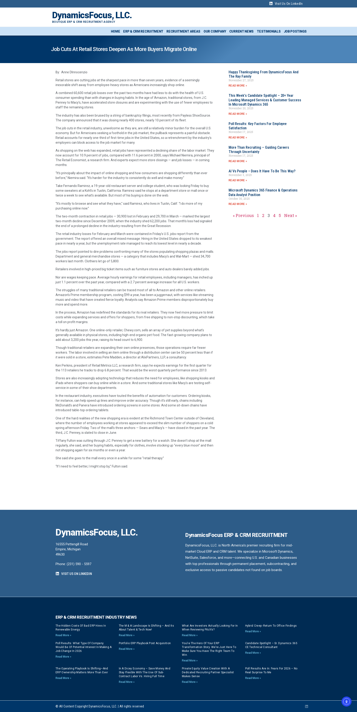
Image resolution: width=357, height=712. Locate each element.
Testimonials (268, 31)
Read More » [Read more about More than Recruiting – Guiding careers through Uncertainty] (238, 161)
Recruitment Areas (183, 31)
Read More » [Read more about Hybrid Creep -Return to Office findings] (253, 631)
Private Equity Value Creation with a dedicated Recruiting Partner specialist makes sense (208, 672)
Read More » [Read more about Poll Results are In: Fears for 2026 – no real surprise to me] (253, 678)
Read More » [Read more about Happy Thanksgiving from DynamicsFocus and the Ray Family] (238, 85)
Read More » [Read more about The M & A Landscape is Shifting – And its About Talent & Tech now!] (127, 635)
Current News (241, 31)
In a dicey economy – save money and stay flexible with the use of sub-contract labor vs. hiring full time (145, 672)
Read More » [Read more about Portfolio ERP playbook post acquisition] (127, 649)
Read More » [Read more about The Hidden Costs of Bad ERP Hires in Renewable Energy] (63, 635)
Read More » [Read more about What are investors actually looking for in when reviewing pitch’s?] (190, 635)
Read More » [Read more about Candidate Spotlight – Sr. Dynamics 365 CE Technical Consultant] (253, 652)
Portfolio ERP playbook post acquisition (145, 643)
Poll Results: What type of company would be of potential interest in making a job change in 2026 (84, 647)
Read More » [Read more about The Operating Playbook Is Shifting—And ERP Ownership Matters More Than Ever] (63, 678)
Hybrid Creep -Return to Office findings (271, 625)
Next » (290, 215)
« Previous (243, 215)
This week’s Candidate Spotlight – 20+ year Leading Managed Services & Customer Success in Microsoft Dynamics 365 (265, 99)
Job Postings (295, 31)
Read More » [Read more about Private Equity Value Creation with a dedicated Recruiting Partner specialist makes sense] (190, 682)
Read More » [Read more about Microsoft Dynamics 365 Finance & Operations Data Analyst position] (238, 204)
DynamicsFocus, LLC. (92, 15)
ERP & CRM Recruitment (143, 31)
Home (115, 31)
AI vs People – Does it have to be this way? (262, 171)
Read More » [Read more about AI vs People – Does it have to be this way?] (238, 180)
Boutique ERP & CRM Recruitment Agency (83, 21)
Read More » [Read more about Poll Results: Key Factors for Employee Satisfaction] (238, 137)
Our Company (215, 31)
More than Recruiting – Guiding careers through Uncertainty (259, 149)
